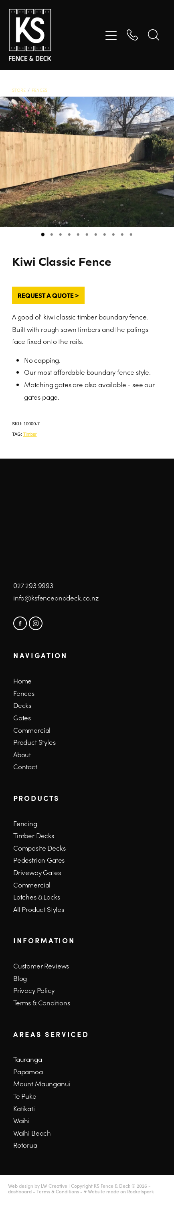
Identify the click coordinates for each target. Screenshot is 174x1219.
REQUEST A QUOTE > (48, 295)
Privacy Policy (34, 990)
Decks (22, 705)
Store (19, 90)
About (22, 754)
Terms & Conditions (41, 1002)
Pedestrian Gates (39, 859)
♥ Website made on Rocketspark (119, 1191)
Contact (25, 766)
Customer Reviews (41, 965)
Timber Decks (33, 835)
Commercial (32, 884)
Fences (39, 90)
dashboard (20, 1191)
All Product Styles (38, 909)
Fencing (25, 823)
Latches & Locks (36, 896)
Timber (30, 434)
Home (22, 680)
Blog (20, 978)
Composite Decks (39, 847)
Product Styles (34, 742)
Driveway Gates (37, 872)
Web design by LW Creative (37, 1186)
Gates (22, 717)
